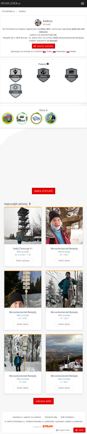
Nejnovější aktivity (17, 204)
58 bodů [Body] (47, 24)
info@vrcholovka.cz (35, 421)
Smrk (55, 37)
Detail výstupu (23, 260)
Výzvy (43, 110)
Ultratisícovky (51, 417)
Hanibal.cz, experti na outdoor (27, 417)
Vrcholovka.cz (8, 11)
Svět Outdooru (67, 417)
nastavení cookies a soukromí (69, 421)
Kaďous (22, 11)
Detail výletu (64, 260)
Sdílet (79, 430)
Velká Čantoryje (21, 248)
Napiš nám (62, 430)
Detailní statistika (43, 46)
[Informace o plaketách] (48, 64)
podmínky (49, 421)
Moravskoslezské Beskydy (71, 37)
